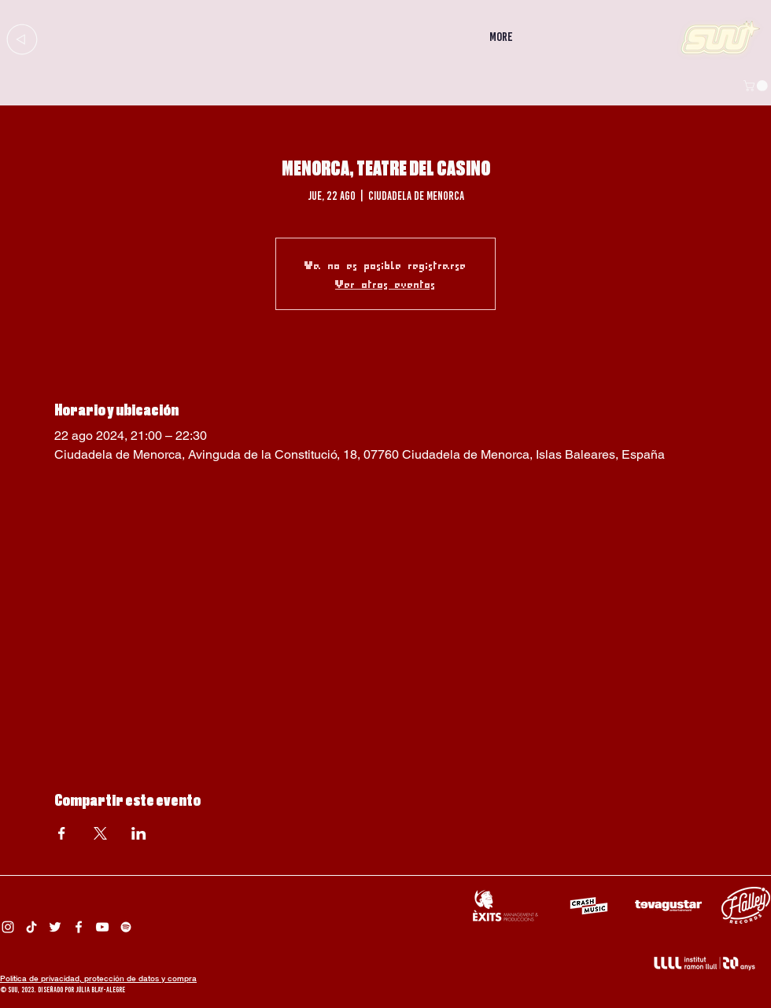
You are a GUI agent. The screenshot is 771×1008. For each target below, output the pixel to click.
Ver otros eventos (385, 283)
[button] (756, 85)
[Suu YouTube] (102, 927)
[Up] (21, 39)
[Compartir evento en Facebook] (61, 833)
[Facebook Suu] (79, 927)
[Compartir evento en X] (100, 833)
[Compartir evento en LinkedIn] (138, 833)
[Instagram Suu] (8, 927)
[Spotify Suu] (126, 927)
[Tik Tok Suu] (31, 927)
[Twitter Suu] (55, 927)
